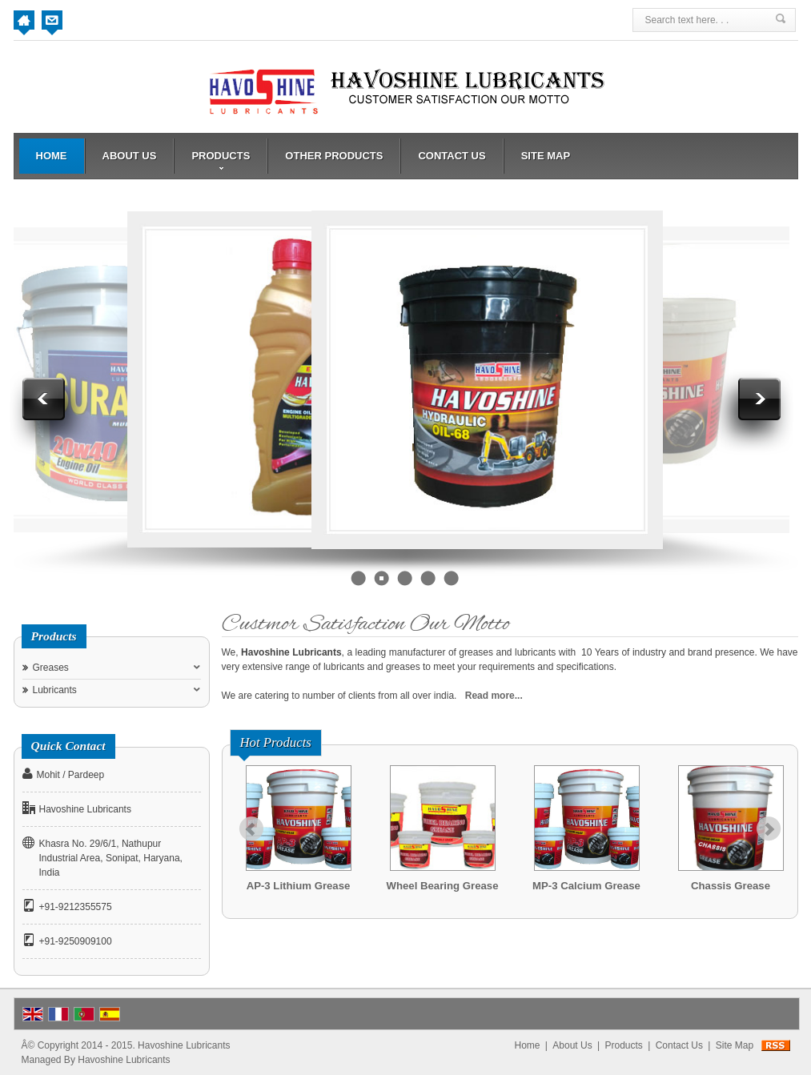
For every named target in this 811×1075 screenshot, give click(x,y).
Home (51, 156)
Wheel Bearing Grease (443, 886)
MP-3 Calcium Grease (586, 886)
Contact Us (451, 156)
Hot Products (275, 742)
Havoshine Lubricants (124, 1059)
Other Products (334, 156)
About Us (129, 156)
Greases (51, 667)
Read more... (494, 695)
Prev (251, 829)
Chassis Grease (730, 886)
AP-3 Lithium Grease (299, 886)
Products (220, 160)
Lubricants (55, 690)
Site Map (545, 156)
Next (768, 829)
